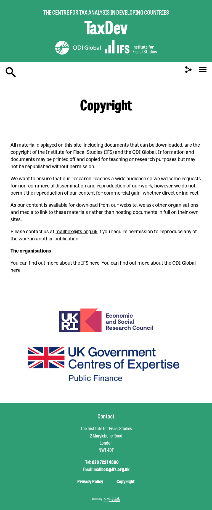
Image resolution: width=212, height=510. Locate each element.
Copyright (125, 481)
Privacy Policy (90, 481)
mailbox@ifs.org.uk (76, 231)
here (94, 262)
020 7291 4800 (105, 461)
